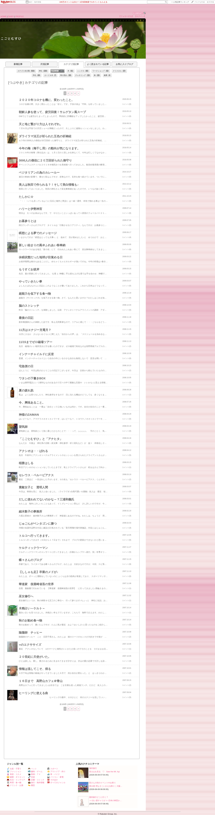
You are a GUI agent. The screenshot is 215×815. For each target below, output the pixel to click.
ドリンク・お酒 (15, 785)
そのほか (52, 780)
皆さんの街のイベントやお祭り (102, 783)
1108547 (138, 13)
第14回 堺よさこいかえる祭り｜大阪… (105, 786)
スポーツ (52, 769)
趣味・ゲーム (35, 771)
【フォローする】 (126, 16)
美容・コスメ (14, 774)
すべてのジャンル (56, 782)
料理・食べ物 (14, 782)
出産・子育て (14, 769)
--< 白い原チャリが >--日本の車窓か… (105, 800)
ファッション (14, 771)
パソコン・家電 (55, 777)
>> (180, 2)
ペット (32, 769)
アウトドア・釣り (56, 771)
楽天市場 (210, 2)
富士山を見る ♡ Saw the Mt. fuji (104, 772)
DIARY (11, 16)
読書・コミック (36, 780)
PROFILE (19, 16)
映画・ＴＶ (34, 774)
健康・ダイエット (16, 777)
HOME (3, 16)
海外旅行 (93, 768)
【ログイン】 (140, 16)
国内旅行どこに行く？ (98, 797)
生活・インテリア (16, 780)
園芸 (31, 785)
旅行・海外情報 (35, 2)
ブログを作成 (199, 2)
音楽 (31, 777)
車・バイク (53, 774)
